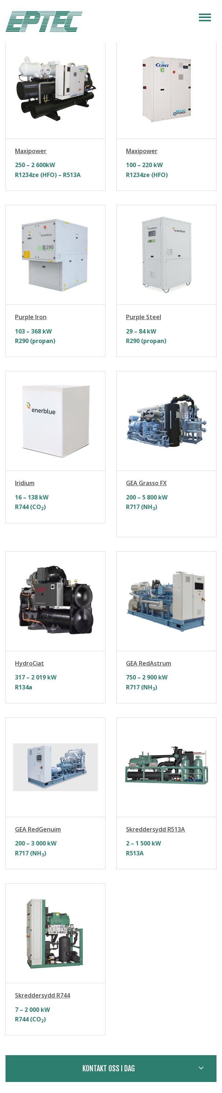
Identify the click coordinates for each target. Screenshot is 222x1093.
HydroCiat (29, 663)
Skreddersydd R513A (155, 829)
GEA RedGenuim (38, 829)
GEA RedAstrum (148, 663)
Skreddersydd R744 (42, 995)
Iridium (24, 483)
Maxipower (31, 151)
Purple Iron (31, 317)
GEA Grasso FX (146, 483)
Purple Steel (143, 317)
